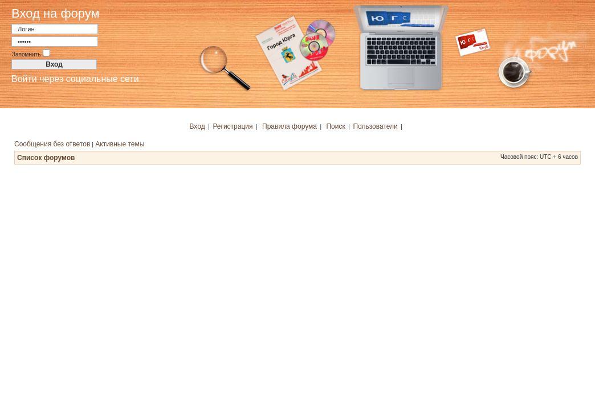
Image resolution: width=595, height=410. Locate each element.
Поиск (335, 126)
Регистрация (232, 126)
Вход (197, 126)
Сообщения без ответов (52, 144)
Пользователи (375, 126)
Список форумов (46, 158)
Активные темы (119, 144)
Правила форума (289, 126)
